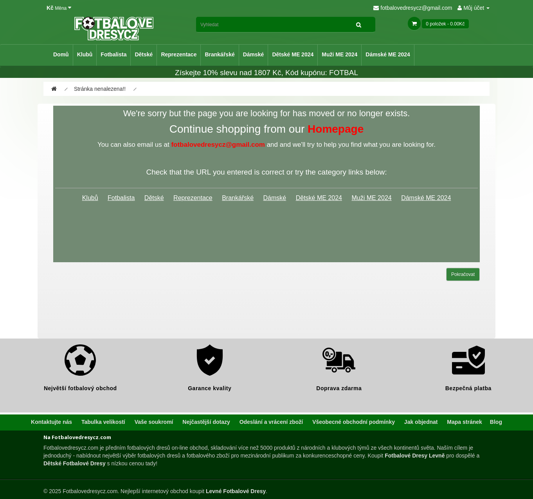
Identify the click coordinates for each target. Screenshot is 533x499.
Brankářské (219, 54)
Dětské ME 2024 (292, 54)
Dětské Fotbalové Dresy (74, 463)
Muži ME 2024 (339, 54)
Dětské (144, 54)
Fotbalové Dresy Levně (415, 455)
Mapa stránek (464, 422)
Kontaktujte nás (51, 422)
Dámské (253, 54)
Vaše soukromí (154, 422)
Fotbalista (113, 54)
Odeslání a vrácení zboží (271, 422)
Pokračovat (463, 274)
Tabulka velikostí (103, 422)
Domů (61, 54)
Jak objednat (421, 422)
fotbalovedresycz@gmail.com (412, 8)
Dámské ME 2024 (388, 54)
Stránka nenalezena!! (100, 89)
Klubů (85, 54)
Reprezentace (178, 54)
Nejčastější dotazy (206, 422)
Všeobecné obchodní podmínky (353, 422)
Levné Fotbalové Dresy (236, 491)
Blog (496, 422)
